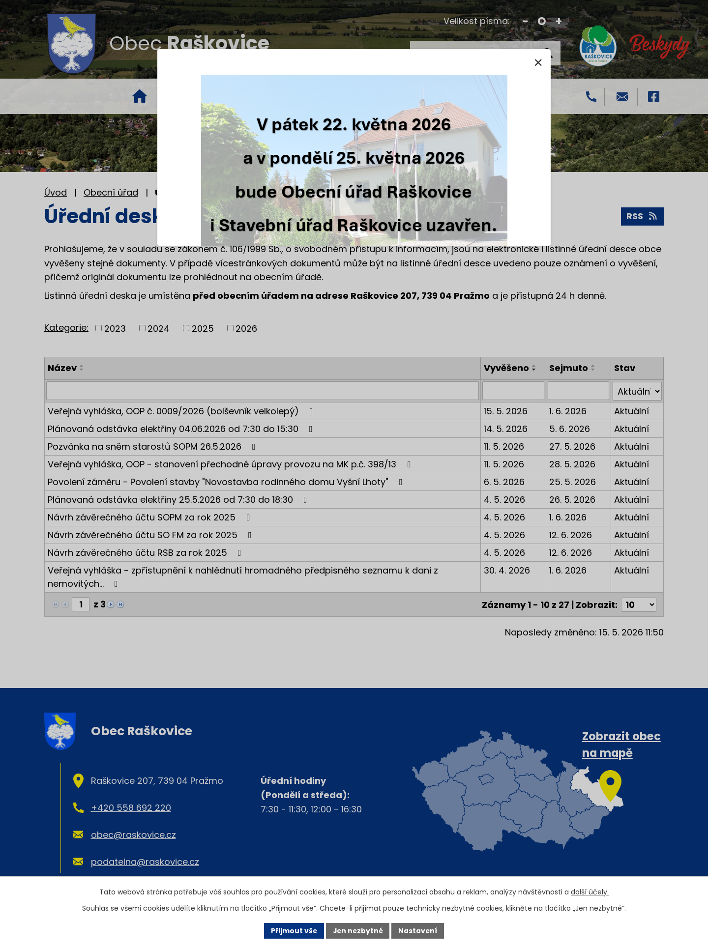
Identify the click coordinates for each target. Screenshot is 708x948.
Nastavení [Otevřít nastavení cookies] (419, 930)
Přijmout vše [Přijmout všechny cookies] (292, 930)
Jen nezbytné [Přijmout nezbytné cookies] (358, 930)
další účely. (590, 892)
